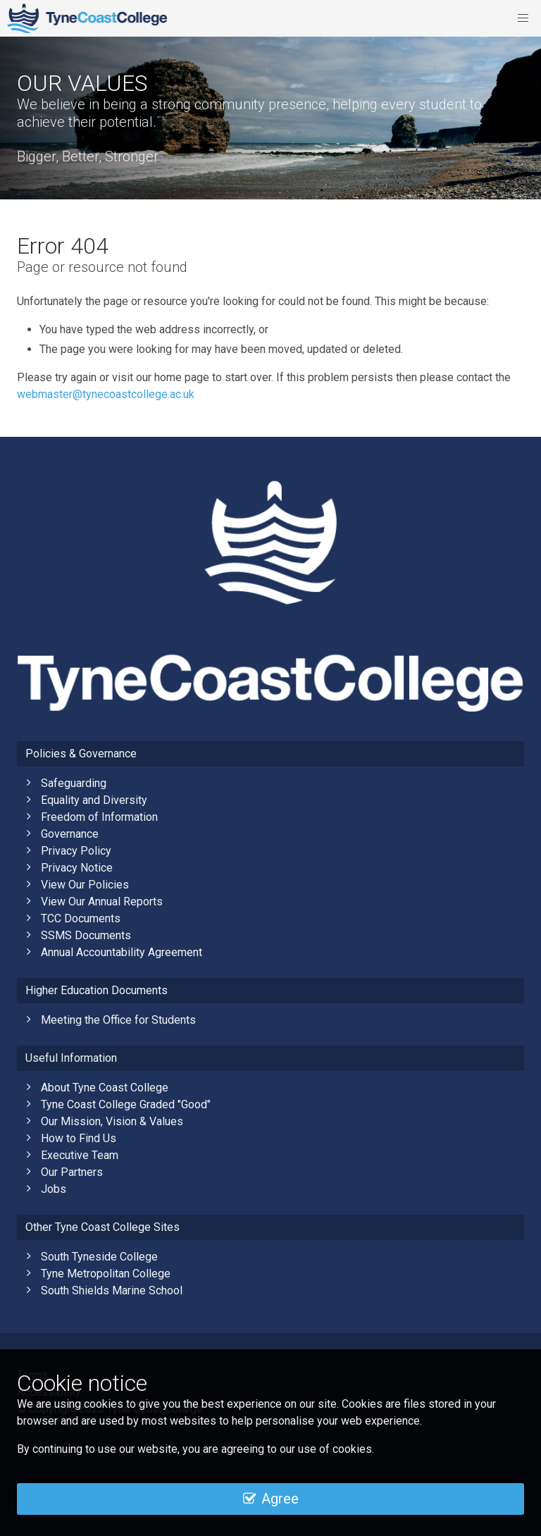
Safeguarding (73, 783)
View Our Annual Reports (102, 901)
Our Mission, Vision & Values (112, 1121)
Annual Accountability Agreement (121, 952)
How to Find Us (78, 1138)
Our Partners (72, 1172)
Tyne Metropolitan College (105, 1273)
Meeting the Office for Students (118, 1020)
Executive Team (79, 1155)
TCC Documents (80, 918)
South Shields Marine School (111, 1290)
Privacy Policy (76, 850)
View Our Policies (85, 884)
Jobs (53, 1189)
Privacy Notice (77, 867)
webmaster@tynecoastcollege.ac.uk (105, 394)
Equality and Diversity (94, 800)
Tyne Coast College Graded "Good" (126, 1104)
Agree (271, 1498)
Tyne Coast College (87, 18)
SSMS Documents (86, 935)
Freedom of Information (99, 817)
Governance (70, 834)
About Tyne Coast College (104, 1087)
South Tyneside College (99, 1256)
